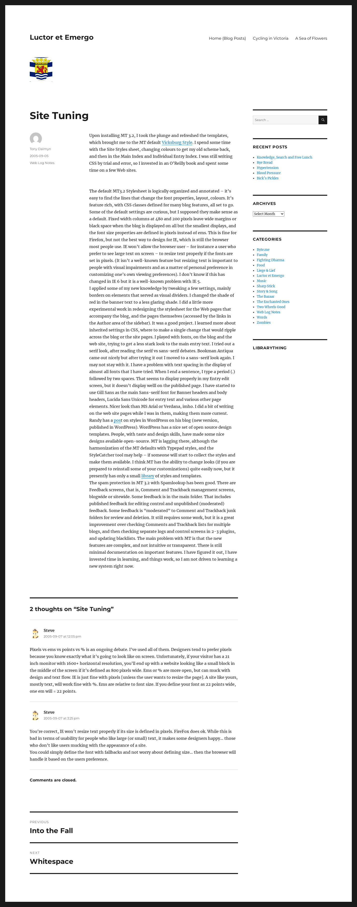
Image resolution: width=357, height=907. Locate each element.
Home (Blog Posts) (227, 38)
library (147, 475)
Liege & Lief (266, 270)
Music (262, 281)
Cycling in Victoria (270, 38)
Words (262, 317)
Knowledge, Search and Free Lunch (284, 157)
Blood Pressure (269, 173)
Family (262, 255)
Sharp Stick (266, 286)
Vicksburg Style (177, 142)
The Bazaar (265, 296)
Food (261, 265)
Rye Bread (264, 163)
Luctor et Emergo (61, 37)
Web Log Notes (42, 163)
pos (117, 420)
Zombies (264, 323)
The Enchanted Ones (273, 302)
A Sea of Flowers (311, 38)
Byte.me (263, 250)
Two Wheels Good (271, 307)
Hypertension (268, 168)
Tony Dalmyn (40, 149)
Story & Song (267, 291)
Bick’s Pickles (268, 178)
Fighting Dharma (270, 260)
